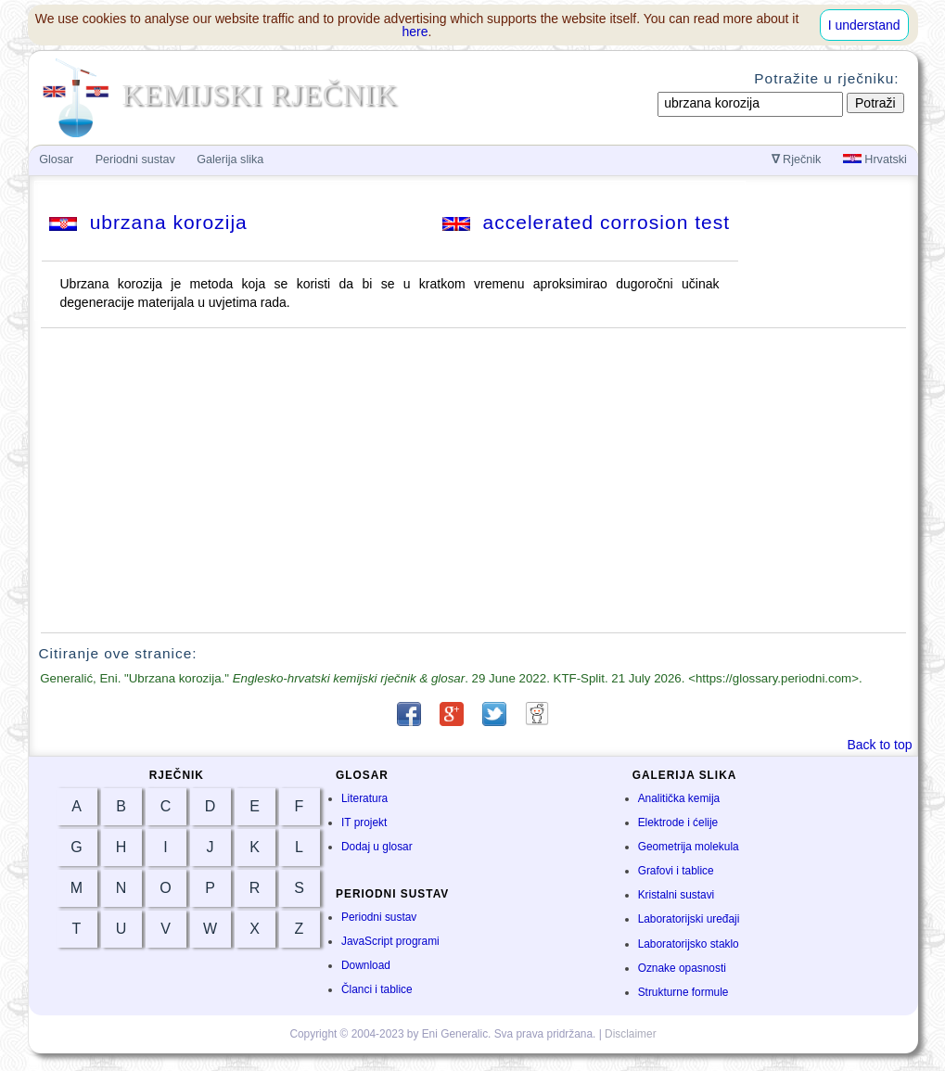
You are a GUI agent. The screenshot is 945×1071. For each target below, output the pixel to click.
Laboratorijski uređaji (689, 918)
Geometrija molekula (688, 846)
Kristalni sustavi (676, 894)
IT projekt (364, 822)
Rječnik (797, 159)
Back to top (879, 744)
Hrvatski (875, 159)
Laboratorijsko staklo (688, 943)
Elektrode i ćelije (678, 822)
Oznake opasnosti (682, 968)
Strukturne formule (683, 992)
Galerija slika (230, 159)
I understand (864, 25)
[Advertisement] (473, 480)
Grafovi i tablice (676, 870)
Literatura (364, 798)
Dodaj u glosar (377, 846)
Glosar (56, 159)
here (415, 31)
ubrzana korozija (148, 222)
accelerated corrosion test (586, 222)
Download (365, 965)
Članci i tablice (377, 989)
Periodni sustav (378, 917)
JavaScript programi (390, 941)
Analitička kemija (679, 798)
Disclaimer (631, 1033)
